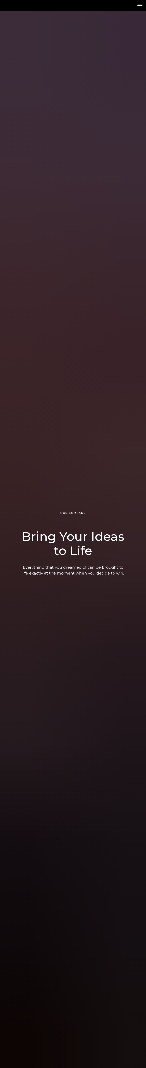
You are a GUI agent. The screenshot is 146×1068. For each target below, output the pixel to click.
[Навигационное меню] (139, 5)
